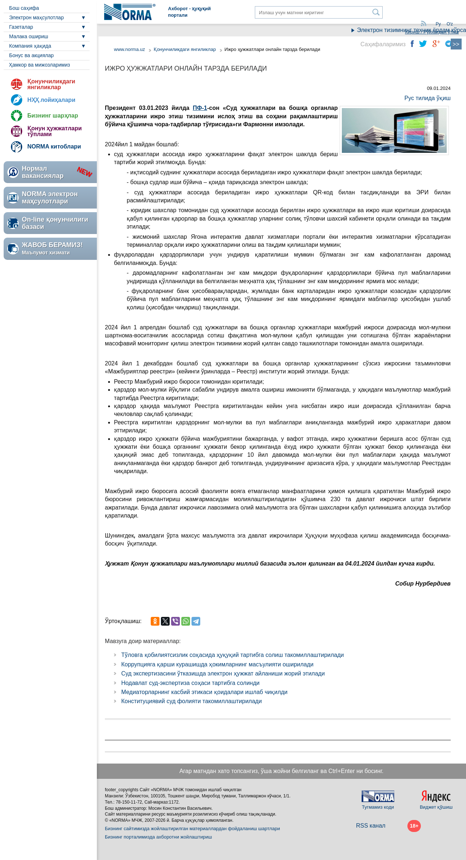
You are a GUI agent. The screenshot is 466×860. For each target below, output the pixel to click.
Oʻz (450, 24)
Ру (438, 24)
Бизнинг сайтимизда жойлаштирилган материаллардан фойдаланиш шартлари (192, 828)
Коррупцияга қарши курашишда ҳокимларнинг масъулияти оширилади (217, 664)
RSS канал (371, 826)
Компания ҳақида (30, 46)
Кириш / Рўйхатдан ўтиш (432, 32)
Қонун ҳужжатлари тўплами (54, 131)
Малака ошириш (28, 36)
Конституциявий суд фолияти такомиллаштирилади (191, 701)
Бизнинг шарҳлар (52, 115)
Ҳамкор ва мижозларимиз (39, 65)
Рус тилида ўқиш (427, 98)
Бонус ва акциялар (31, 55)
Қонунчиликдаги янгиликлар (51, 84)
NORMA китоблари (54, 146)
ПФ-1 (200, 108)
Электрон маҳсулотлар (36, 17)
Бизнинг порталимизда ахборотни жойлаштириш (158, 837)
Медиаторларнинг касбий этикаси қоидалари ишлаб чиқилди (204, 692)
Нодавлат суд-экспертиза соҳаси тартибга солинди (190, 683)
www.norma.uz (129, 49)
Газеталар (21, 27)
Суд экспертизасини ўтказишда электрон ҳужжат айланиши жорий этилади (223, 673)
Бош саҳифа (24, 8)
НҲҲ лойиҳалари (51, 100)
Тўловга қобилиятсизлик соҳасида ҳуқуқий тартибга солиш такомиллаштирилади (232, 655)
